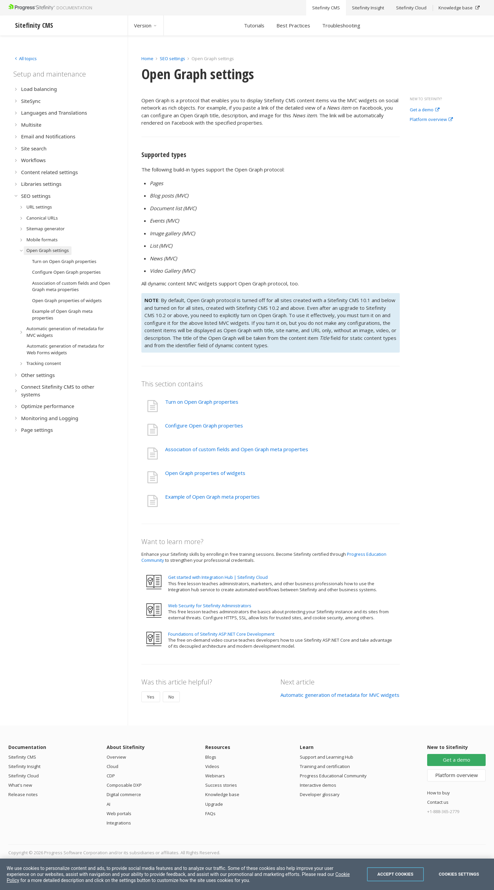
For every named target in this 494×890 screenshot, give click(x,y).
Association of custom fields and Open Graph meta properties (236, 449)
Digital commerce (124, 794)
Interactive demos (318, 785)
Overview (116, 757)
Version (145, 25)
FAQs (210, 813)
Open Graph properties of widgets (205, 473)
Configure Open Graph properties (204, 425)
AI (108, 804)
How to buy (438, 793)
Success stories (221, 785)
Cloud (112, 766)
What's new (20, 785)
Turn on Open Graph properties (201, 401)
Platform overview (431, 119)
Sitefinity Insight (24, 766)
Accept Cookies (395, 874)
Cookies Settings (459, 874)
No (171, 697)
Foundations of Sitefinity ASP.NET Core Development (221, 634)
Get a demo (425, 110)
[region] (247, 874)
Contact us (438, 802)
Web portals (119, 813)
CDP (111, 776)
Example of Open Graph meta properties (212, 496)
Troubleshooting (341, 25)
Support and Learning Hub (326, 757)
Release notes (23, 794)
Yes (150, 697)
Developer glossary (320, 794)
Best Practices (293, 25)
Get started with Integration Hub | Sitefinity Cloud (218, 577)
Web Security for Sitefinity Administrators (209, 606)
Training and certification (325, 766)
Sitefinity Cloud (23, 776)
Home (147, 58)
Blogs (210, 757)
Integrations (119, 823)
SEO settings (172, 58)
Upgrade (214, 804)
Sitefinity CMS (22, 757)
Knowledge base (222, 794)
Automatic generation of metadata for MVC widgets (339, 694)
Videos (212, 766)
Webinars (215, 776)
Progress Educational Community (333, 776)
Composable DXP (124, 785)
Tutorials (254, 25)
